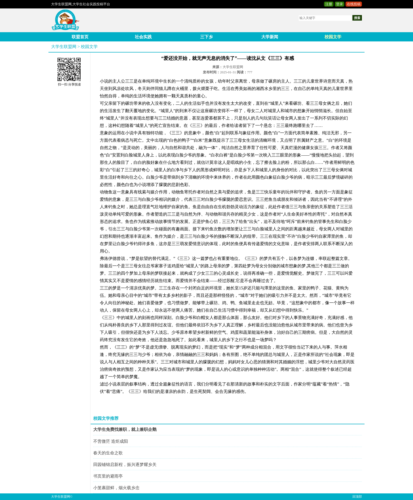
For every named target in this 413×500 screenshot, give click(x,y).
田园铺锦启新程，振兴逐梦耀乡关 (124, 464)
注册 (328, 4)
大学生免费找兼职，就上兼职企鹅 (124, 429)
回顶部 (357, 496)
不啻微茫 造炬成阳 (110, 441)
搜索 (357, 18)
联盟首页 (80, 37)
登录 (339, 4)
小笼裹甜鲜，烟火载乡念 (116, 487)
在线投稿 (354, 4)
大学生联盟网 (63, 46)
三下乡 (206, 37)
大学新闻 (269, 37)
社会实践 (143, 37)
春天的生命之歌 (108, 453)
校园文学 (332, 37)
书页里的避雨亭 (108, 476)
